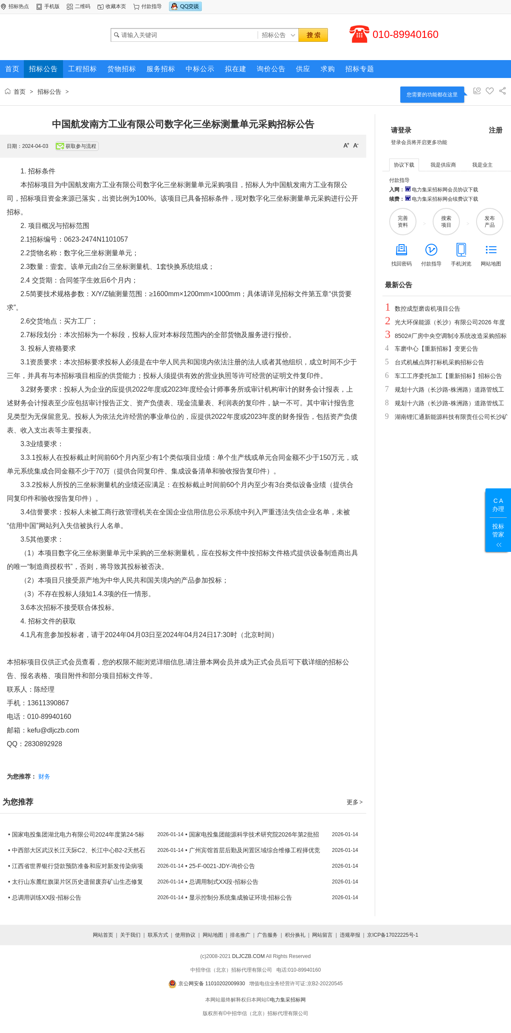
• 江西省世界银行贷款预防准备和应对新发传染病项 (75, 866)
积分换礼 (295, 935)
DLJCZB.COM (248, 956)
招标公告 (49, 91)
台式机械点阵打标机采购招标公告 (439, 362)
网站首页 (103, 935)
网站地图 (213, 935)
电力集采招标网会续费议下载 (441, 199)
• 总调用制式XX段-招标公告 (221, 881)
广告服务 (267, 935)
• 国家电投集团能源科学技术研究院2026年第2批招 (252, 834)
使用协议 (185, 935)
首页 (20, 91)
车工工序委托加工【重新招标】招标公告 (448, 375)
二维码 (82, 6)
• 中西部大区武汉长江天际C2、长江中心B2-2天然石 (76, 850)
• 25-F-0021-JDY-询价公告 (220, 866)
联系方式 (158, 935)
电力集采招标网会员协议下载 (441, 190)
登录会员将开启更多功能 (419, 142)
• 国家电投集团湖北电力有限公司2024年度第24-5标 (76, 834)
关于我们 (130, 935)
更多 (355, 802)
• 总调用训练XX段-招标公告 (44, 897)
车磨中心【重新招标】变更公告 (436, 348)
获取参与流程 (76, 146)
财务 (44, 776)
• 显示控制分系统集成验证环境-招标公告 (238, 897)
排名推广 (240, 935)
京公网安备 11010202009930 (206, 984)
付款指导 (151, 6)
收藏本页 (116, 6)
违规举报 (350, 935)
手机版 (52, 6)
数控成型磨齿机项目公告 (427, 308)
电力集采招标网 (288, 1000)
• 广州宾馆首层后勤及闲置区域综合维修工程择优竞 (252, 850)
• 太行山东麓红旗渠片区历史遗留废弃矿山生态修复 (75, 881)
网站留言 (322, 935)
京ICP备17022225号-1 (392, 935)
